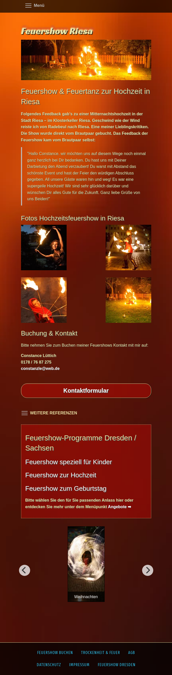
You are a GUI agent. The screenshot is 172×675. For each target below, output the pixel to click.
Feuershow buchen (55, 652)
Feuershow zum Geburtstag (66, 488)
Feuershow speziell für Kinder (68, 462)
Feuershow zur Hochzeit (60, 475)
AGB (131, 652)
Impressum (79, 664)
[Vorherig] (147, 570)
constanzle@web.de (40, 368)
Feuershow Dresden (117, 664)
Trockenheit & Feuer (100, 652)
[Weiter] (24, 570)
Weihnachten (86, 597)
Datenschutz (49, 664)
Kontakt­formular (86, 390)
